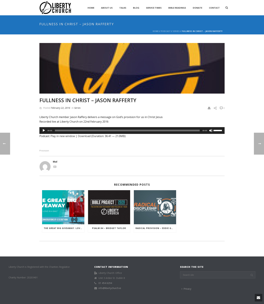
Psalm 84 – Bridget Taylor (109, 228)
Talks (122, 7)
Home (91, 7)
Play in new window (63, 136)
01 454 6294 (105, 283)
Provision (44, 151)
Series (176, 31)
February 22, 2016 (60, 107)
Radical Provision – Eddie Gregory (156, 228)
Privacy (186, 288)
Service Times (154, 7)
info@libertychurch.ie (109, 288)
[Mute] (210, 130)
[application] (132, 130)
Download (84, 136)
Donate (197, 7)
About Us (107, 7)
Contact (214, 7)
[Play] (43, 130)
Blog (136, 7)
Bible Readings (177, 7)
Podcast (166, 31)
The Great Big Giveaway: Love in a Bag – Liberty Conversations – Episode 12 (64, 228)
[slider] (127, 130)
